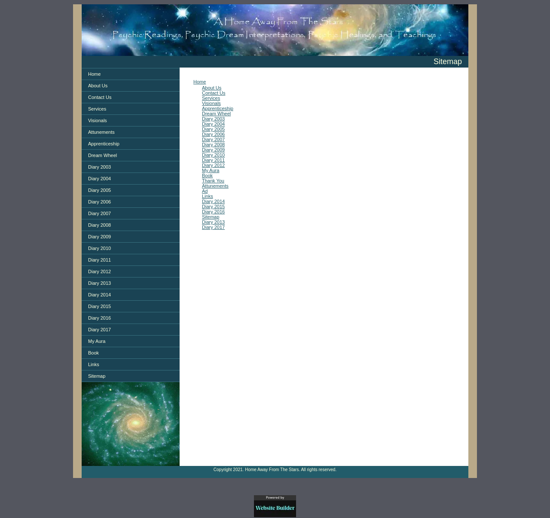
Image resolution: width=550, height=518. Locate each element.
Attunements (101, 132)
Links (93, 364)
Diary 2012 (99, 271)
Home (94, 74)
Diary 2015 (99, 306)
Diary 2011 (99, 259)
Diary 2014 (99, 294)
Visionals (97, 120)
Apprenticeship (103, 143)
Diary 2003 (99, 167)
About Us (97, 85)
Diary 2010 (99, 248)
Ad (205, 191)
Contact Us (99, 97)
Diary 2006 (99, 201)
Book (93, 352)
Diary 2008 (99, 225)
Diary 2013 (99, 283)
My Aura (96, 341)
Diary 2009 (99, 236)
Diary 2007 (99, 213)
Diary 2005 (99, 190)
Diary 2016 (99, 318)
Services (97, 108)
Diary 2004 (99, 178)
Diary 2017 (99, 329)
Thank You (213, 180)
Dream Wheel (102, 155)
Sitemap (96, 376)
